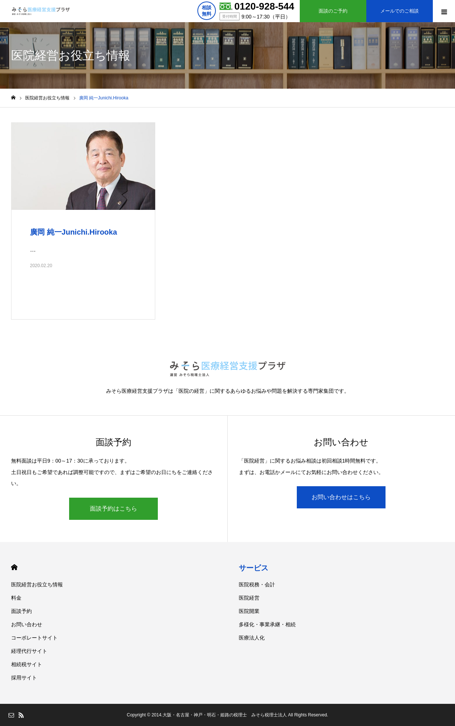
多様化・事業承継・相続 (267, 624)
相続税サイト (26, 664)
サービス (253, 568)
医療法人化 (252, 638)
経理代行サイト (29, 651)
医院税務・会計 (257, 584)
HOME (14, 567)
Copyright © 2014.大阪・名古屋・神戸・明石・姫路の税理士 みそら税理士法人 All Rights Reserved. (227, 715)
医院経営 (249, 598)
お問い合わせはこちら (341, 497)
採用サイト (24, 678)
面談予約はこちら (113, 508)
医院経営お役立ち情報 (37, 584)
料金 (16, 598)
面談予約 (21, 611)
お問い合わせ (26, 624)
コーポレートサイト (34, 638)
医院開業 (249, 611)
